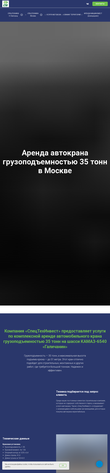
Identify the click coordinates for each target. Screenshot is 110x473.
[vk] (87, 3)
